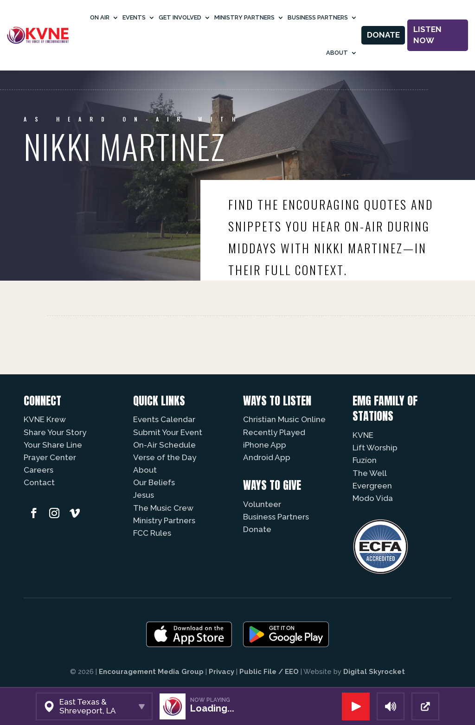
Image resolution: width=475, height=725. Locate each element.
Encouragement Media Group (151, 671)
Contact (39, 482)
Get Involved (180, 17)
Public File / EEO (269, 671)
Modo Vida (373, 498)
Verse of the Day (164, 457)
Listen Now (427, 35)
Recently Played (274, 432)
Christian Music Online (284, 419)
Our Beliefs (154, 482)
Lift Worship (375, 447)
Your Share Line (53, 444)
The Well (370, 473)
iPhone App (264, 444)
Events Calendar (164, 419)
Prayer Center (50, 457)
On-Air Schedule (164, 444)
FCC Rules (152, 533)
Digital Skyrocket (374, 671)
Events (134, 17)
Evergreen (372, 485)
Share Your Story (55, 432)
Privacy (221, 671)
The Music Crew (163, 508)
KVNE (363, 435)
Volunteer (262, 504)
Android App (266, 457)
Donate (383, 34)
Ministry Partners (244, 17)
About (337, 52)
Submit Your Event (167, 432)
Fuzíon (365, 460)
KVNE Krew (45, 419)
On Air (99, 17)
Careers (38, 470)
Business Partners (318, 17)
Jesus (143, 495)
